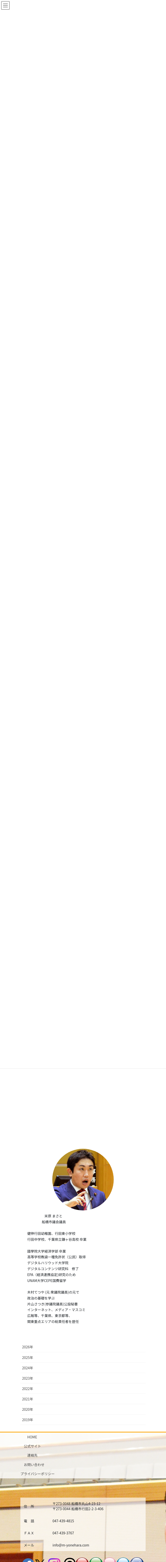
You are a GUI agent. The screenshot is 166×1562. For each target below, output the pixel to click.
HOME (32, 1394)
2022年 (27, 1345)
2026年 (27, 1304)
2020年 (27, 1366)
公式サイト (32, 1403)
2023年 (27, 1335)
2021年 (27, 1356)
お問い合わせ (34, 1421)
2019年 (27, 1376)
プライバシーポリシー (37, 1431)
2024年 (27, 1325)
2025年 (27, 1314)
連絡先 (32, 1412)
